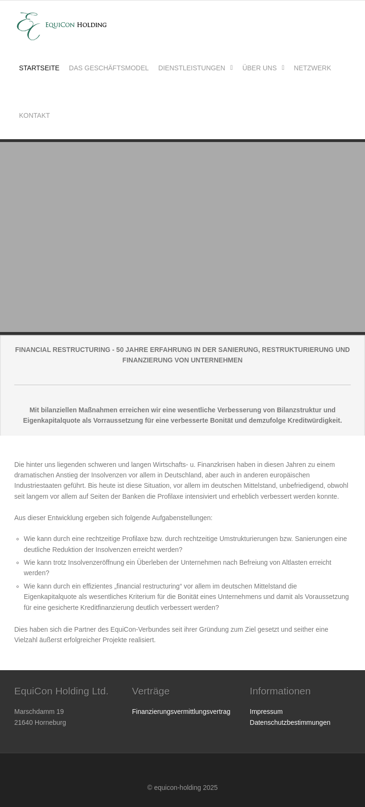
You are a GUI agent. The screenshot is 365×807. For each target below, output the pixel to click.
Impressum (266, 711)
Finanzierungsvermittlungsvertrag (181, 711)
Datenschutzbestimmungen (290, 722)
